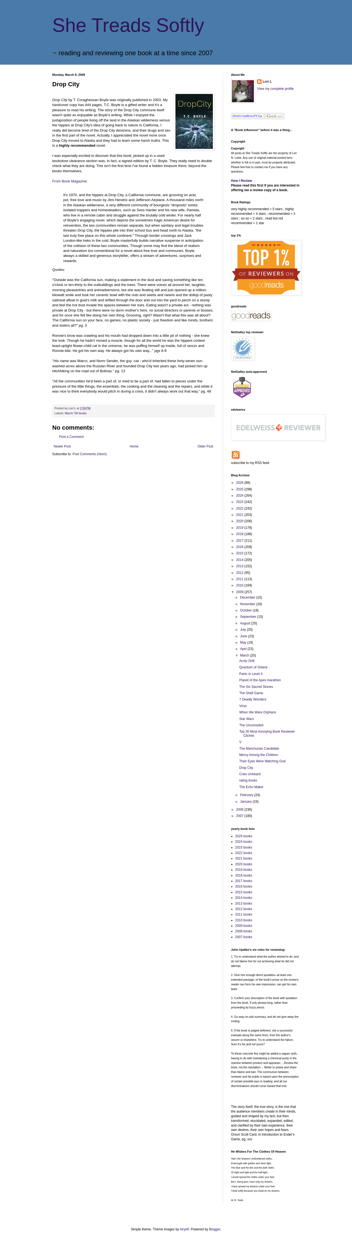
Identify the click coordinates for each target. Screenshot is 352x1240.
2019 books (243, 870)
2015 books (243, 892)
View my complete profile (275, 89)
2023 (240, 502)
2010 (240, 585)
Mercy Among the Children (258, 755)
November (248, 604)
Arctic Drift (246, 661)
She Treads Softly (128, 25)
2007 (240, 816)
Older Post (205, 446)
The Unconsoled (251, 725)
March (245, 655)
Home (134, 446)
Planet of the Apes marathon (260, 680)
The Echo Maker (251, 787)
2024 (240, 495)
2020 (240, 521)
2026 (240, 483)
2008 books (243, 931)
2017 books (243, 881)
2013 (240, 566)
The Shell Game (251, 693)
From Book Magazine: (70, 181)
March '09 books (76, 413)
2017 (240, 541)
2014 (240, 560)
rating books (248, 780)
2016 (240, 547)
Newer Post (62, 446)
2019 (240, 528)
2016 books (243, 886)
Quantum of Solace (253, 667)
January (246, 802)
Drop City (246, 768)
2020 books (243, 864)
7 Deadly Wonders (252, 699)
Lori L (267, 82)
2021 (240, 515)
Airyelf (184, 1229)
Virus (243, 706)
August (245, 623)
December (248, 597)
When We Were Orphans (257, 712)
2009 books (243, 926)
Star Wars (246, 719)
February (247, 795)
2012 (240, 573)
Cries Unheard (249, 774)
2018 (240, 534)
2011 (240, 579)
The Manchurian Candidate (259, 748)
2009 (240, 592)
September (248, 617)
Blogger (214, 1229)
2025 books (243, 836)
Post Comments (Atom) (89, 454)
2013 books (243, 903)
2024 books (243, 842)
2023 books (243, 847)
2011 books (243, 914)
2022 (240, 508)
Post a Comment (71, 437)
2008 (240, 809)
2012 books (243, 909)
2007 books (243, 937)
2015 (240, 553)
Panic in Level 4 (251, 674)
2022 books (243, 853)
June (244, 636)
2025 (240, 489)
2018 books (243, 875)
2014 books (243, 898)
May (243, 642)
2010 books (243, 920)
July (243, 630)
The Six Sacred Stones (256, 687)
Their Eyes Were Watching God (262, 761)
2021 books (243, 858)
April (244, 649)
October (246, 610)
